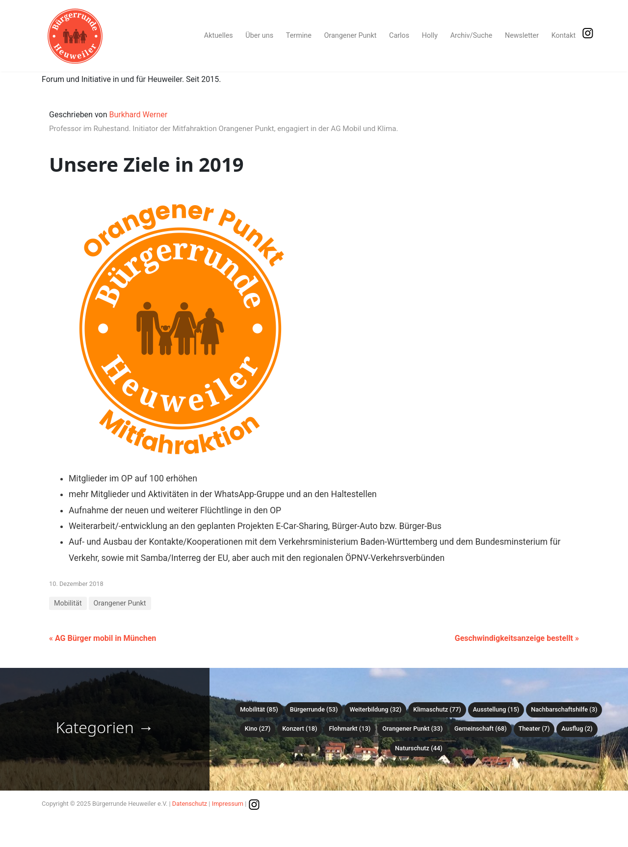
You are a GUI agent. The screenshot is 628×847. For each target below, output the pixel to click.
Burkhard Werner (138, 114)
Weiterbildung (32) (375, 709)
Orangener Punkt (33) (412, 728)
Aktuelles (218, 35)
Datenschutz (189, 803)
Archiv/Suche (471, 35)
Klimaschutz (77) (437, 709)
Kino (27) (257, 728)
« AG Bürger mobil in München (102, 638)
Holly (430, 35)
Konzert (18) (299, 728)
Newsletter (522, 35)
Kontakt (563, 35)
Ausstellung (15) (496, 709)
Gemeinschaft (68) (480, 728)
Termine (299, 35)
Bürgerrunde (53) (314, 709)
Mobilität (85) (259, 709)
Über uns (259, 35)
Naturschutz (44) (419, 748)
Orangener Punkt (350, 35)
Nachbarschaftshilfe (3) (564, 709)
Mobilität (68, 603)
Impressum (227, 803)
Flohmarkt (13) (349, 728)
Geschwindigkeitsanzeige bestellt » (517, 638)
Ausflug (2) (576, 728)
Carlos (399, 35)
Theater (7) (534, 728)
